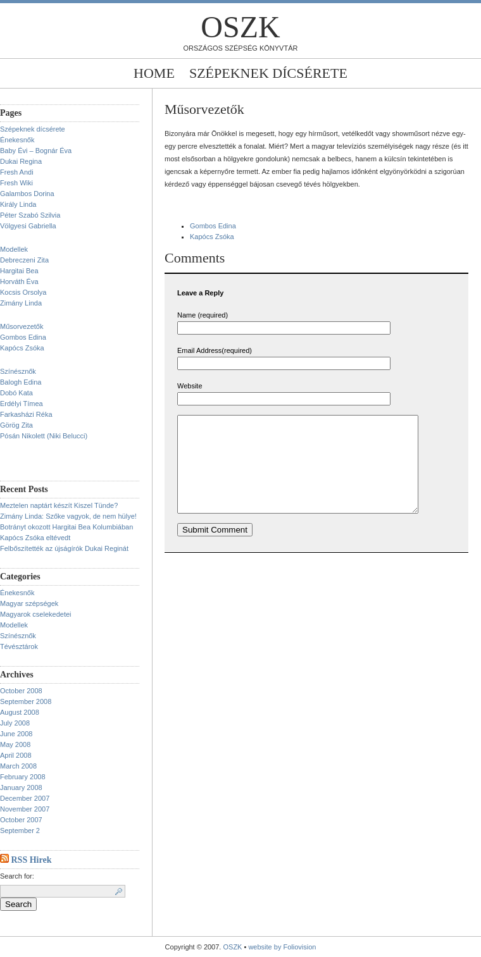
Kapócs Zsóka (22, 348)
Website (190, 386)
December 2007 (24, 798)
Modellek (14, 249)
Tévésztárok (19, 646)
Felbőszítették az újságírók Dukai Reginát (64, 548)
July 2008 (15, 723)
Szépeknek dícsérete (268, 73)
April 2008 (16, 755)
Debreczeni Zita (24, 260)
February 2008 (23, 777)
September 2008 (25, 701)
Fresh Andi (17, 172)
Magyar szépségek (29, 603)
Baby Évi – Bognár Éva (36, 150)
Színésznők (18, 371)
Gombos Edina (23, 337)
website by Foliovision (282, 947)
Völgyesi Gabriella (28, 226)
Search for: (17, 876)
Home (154, 73)
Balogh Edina (20, 382)
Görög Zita (16, 425)
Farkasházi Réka (26, 414)
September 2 (20, 830)
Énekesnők (17, 140)
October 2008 (21, 691)
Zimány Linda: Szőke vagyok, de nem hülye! (68, 516)
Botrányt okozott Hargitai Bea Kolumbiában (66, 527)
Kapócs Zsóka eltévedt (35, 537)
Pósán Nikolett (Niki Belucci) (43, 436)
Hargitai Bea (19, 271)
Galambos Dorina (27, 193)
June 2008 (16, 734)
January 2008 (21, 787)
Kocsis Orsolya (23, 292)
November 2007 (24, 809)
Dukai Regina (21, 161)
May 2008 (15, 744)
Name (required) (202, 315)
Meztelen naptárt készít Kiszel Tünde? (59, 505)
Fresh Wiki (16, 183)
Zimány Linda (21, 303)
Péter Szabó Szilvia (30, 215)
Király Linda (18, 204)
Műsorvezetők (21, 326)
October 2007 (21, 820)
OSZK (240, 27)
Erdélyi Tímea (21, 403)
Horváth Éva (19, 281)
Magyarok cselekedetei (36, 614)
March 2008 (18, 766)
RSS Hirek (31, 860)
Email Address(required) (214, 350)
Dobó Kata (16, 393)
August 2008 (19, 712)
